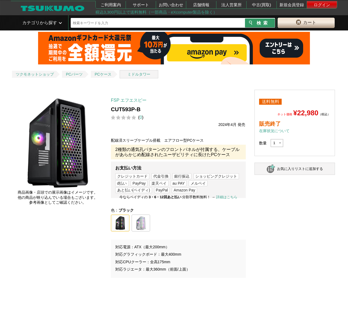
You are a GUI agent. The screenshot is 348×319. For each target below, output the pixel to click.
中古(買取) (261, 4)
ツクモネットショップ (35, 74)
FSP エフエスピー (129, 100)
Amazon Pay (184, 190)
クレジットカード (132, 176)
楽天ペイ (159, 183)
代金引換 (161, 176)
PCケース (103, 74)
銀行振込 (181, 176)
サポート (141, 4)
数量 (263, 143)
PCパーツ (74, 74)
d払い (122, 183)
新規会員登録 (291, 4)
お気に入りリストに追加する (300, 169)
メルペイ (198, 183)
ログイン (322, 4)
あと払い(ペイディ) (133, 190)
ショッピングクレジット (216, 176)
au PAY (178, 183)
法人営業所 (231, 4)
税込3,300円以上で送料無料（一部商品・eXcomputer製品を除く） (156, 12)
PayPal (162, 190)
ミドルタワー (139, 74)
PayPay (139, 183)
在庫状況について (274, 131)
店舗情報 (201, 4)
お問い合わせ (171, 4)
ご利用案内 (111, 4)
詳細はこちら (226, 197)
